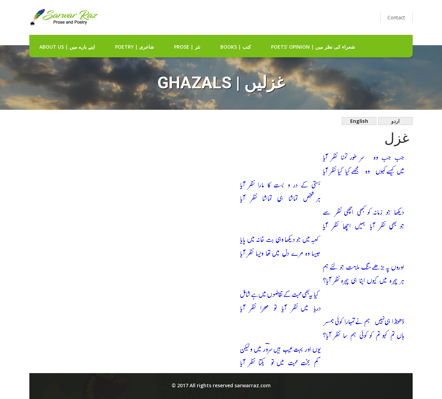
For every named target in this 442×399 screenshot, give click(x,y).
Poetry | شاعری (134, 46)
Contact (396, 17)
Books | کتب (235, 46)
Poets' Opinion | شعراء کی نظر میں (313, 46)
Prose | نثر (187, 46)
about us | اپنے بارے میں (67, 46)
